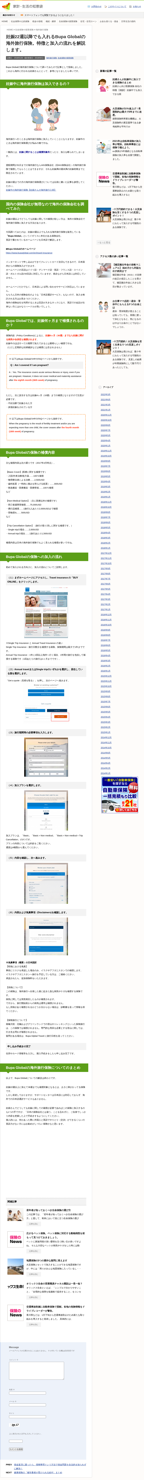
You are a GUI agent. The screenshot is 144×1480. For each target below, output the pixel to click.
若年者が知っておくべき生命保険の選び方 (48, 1210)
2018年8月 (106, 512)
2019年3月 (106, 486)
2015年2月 (106, 727)
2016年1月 (106, 671)
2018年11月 (106, 502)
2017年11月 (106, 558)
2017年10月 (106, 563)
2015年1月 (106, 732)
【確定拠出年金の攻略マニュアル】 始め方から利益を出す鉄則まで (126, 267)
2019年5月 (106, 476)
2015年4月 (106, 717)
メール (12, 1401)
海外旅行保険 (51, 58)
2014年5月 (106, 758)
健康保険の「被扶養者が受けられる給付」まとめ (38, 1472)
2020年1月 (106, 445)
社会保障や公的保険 (20, 21)
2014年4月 (106, 763)
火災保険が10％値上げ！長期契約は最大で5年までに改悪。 (127, 111)
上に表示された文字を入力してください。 (25, 1434)
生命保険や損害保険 (68, 21)
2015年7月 (106, 701)
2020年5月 (106, 435)
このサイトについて (117, 6)
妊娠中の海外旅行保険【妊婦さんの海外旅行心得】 (31, 190)
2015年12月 (106, 676)
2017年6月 (106, 584)
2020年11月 (106, 415)
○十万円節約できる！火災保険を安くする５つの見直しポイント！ (127, 212)
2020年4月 (106, 440)
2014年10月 (106, 748)
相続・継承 (51, 21)
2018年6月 (106, 522)
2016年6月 (106, 645)
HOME (5, 21)
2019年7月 (106, 466)
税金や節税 (37, 21)
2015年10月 (106, 686)
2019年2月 (106, 492)
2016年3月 (106, 660)
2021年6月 (106, 399)
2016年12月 (106, 614)
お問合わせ (96, 6)
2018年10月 (106, 507)
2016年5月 (106, 650)
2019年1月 (106, 497)
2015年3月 (106, 722)
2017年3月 (106, 599)
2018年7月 (106, 517)
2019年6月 (106, 471)
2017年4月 (106, 594)
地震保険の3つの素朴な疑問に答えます (46, 1260)
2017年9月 (106, 568)
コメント (13, 1360)
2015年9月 (106, 691)
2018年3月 (106, 538)
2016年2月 (106, 666)
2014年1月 (106, 773)
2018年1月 (106, 548)
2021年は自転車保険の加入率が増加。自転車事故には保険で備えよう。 (126, 144)
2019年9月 (106, 461)
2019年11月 (106, 451)
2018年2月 (106, 543)
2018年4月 (106, 533)
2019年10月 (106, 456)
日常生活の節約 (128, 21)
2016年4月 (106, 655)
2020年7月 (106, 430)
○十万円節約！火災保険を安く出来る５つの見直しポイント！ (127, 344)
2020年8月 (106, 425)
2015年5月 (106, 712)
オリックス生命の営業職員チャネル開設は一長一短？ (54, 1283)
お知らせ (137, 6)
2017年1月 (106, 609)
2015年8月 (106, 696)
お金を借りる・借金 (109, 21)
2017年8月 (106, 573)
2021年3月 (106, 405)
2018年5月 (106, 527)
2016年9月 (106, 630)
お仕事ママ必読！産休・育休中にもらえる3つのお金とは (127, 304)
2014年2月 (106, 768)
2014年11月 (106, 742)
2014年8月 (106, 753)
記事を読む (33, 1224)
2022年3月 (106, 394)
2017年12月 (106, 553)
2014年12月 (106, 737)
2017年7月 (106, 579)
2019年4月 (106, 481)
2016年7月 (106, 640)
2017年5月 (106, 589)
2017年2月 (106, 604)
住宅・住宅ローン (88, 21)
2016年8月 (106, 635)
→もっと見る (103, 242)
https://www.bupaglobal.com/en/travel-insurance (29, 253)
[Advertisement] (30, 1154)
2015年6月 (106, 707)
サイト (11, 1413)
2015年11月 (106, 681)
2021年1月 (106, 410)
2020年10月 (106, 420)
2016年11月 (106, 620)
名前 (12, 1390)
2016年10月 (106, 625)
